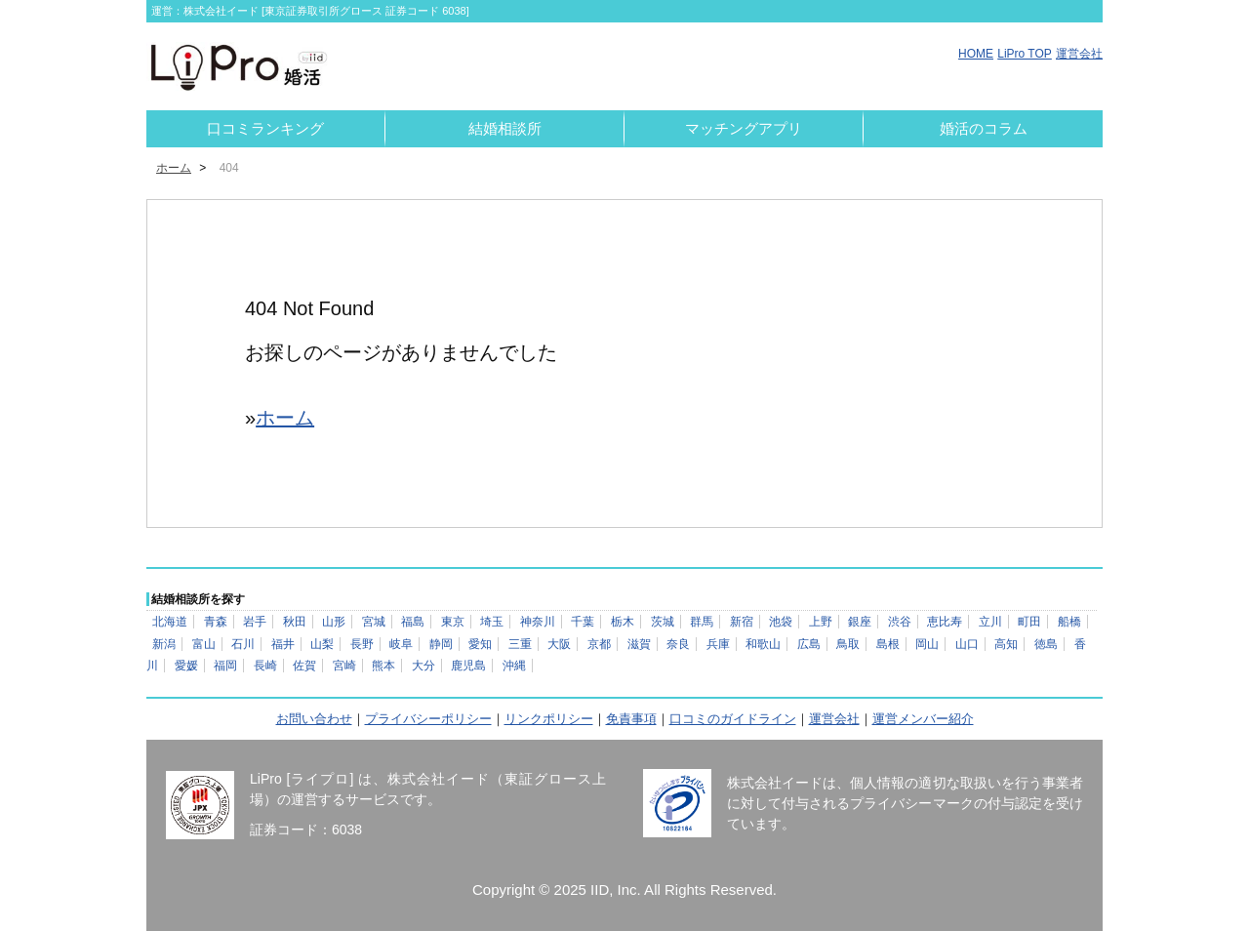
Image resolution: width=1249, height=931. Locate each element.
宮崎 (344, 665)
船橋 (1069, 621)
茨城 (662, 621)
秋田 (294, 621)
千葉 (582, 621)
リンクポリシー (548, 718)
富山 (204, 644)
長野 (362, 644)
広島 (809, 644)
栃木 (622, 621)
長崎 (265, 665)
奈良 (678, 644)
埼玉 (492, 621)
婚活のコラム (983, 128)
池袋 (780, 621)
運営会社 (1079, 54)
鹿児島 (468, 665)
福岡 (225, 665)
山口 (967, 644)
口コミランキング (265, 128)
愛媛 (186, 665)
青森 (215, 621)
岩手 (254, 621)
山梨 (322, 644)
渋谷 (899, 621)
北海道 (169, 621)
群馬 (701, 621)
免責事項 (631, 718)
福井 (283, 644)
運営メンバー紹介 (923, 718)
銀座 (859, 621)
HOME (975, 54)
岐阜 (401, 644)
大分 (423, 665)
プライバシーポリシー (428, 718)
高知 (1006, 644)
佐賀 (304, 665)
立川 (990, 621)
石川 (243, 644)
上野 (820, 621)
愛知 (480, 644)
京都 (599, 644)
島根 (888, 644)
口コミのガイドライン (732, 718)
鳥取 (848, 644)
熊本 (383, 665)
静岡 (441, 644)
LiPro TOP (1024, 54)
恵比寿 (944, 621)
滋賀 (639, 644)
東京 (452, 621)
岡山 (927, 644)
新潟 (164, 644)
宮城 (373, 621)
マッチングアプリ (743, 128)
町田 (1029, 621)
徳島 (1046, 644)
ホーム (173, 168)
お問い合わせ (314, 718)
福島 (412, 621)
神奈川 (537, 621)
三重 (520, 644)
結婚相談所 (505, 128)
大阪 (559, 644)
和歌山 (763, 644)
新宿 (741, 621)
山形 (333, 621)
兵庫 (718, 644)
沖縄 (514, 665)
